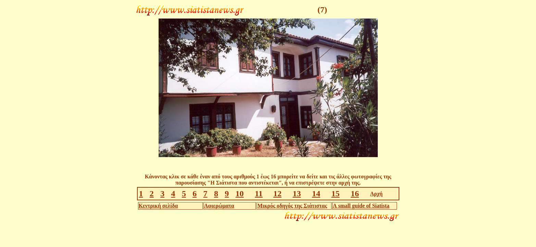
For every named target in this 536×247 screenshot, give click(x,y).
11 (259, 193)
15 (335, 193)
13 (296, 193)
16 (355, 193)
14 (316, 193)
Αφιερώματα (219, 206)
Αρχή (376, 194)
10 (240, 193)
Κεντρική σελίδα (158, 206)
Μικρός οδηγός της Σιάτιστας (292, 206)
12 (277, 193)
